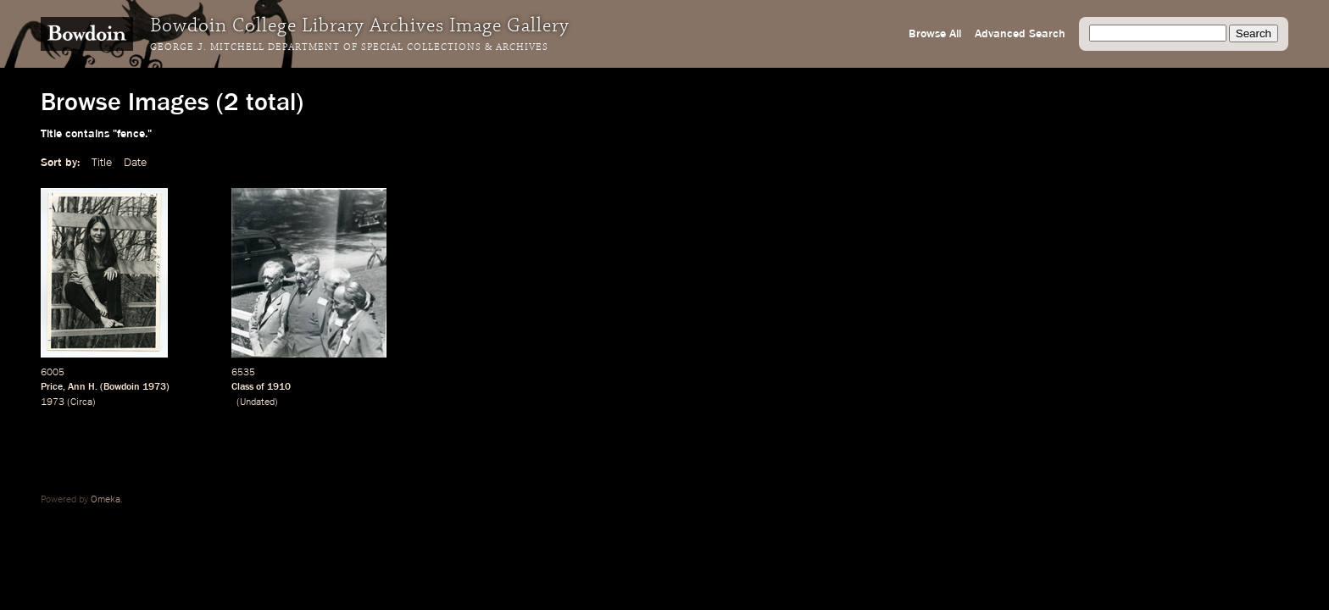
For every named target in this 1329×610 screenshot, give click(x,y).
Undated (257, 402)
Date (135, 163)
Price (52, 387)
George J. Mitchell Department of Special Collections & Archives (349, 47)
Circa (81, 402)
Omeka (105, 500)
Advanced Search (1020, 34)
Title (102, 163)
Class (242, 387)
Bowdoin (121, 387)
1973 (154, 387)
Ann (77, 387)
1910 (279, 387)
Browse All (935, 34)
